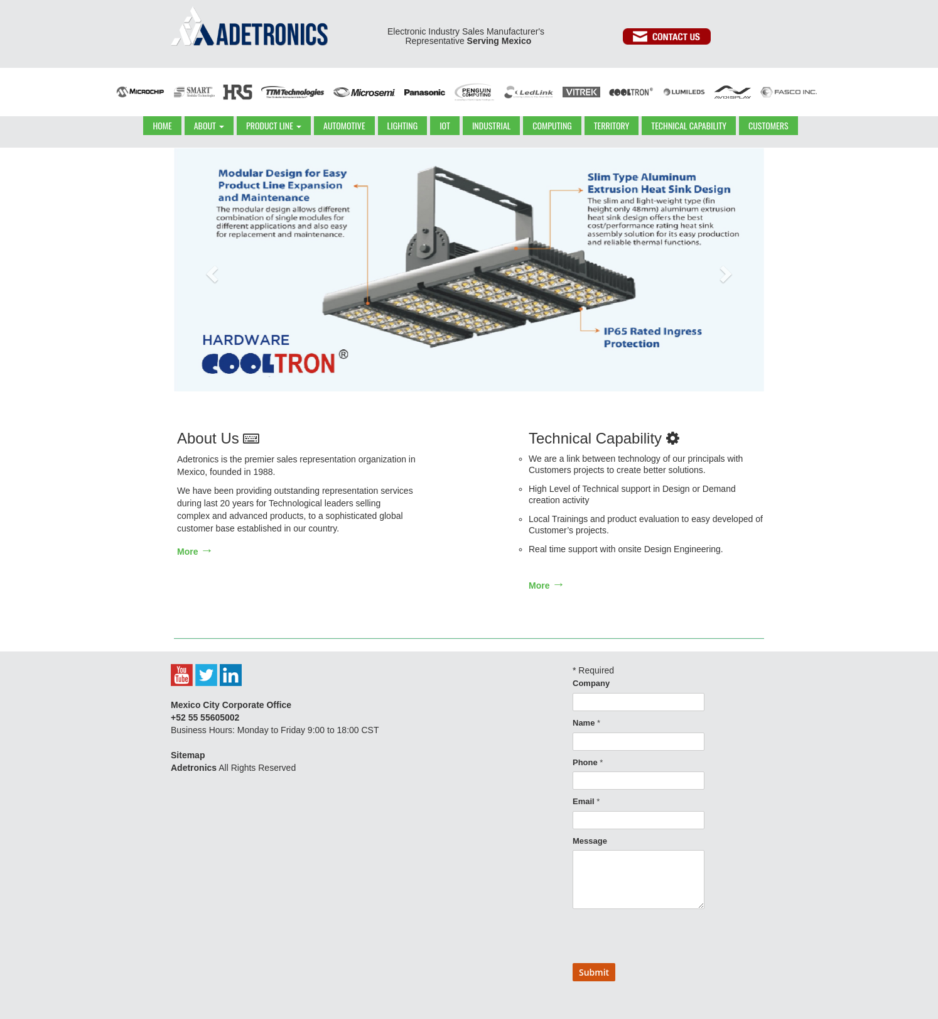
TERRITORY (612, 125)
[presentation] (668, 938)
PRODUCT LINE (273, 125)
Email (586, 801)
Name (586, 722)
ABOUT (209, 125)
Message (590, 841)
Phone (588, 762)
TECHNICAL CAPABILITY (688, 125)
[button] (210, 270)
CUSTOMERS (768, 125)
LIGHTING (402, 125)
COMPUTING (551, 125)
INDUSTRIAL (491, 125)
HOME (162, 125)
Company (591, 683)
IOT (444, 125)
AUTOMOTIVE (344, 125)
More (195, 552)
